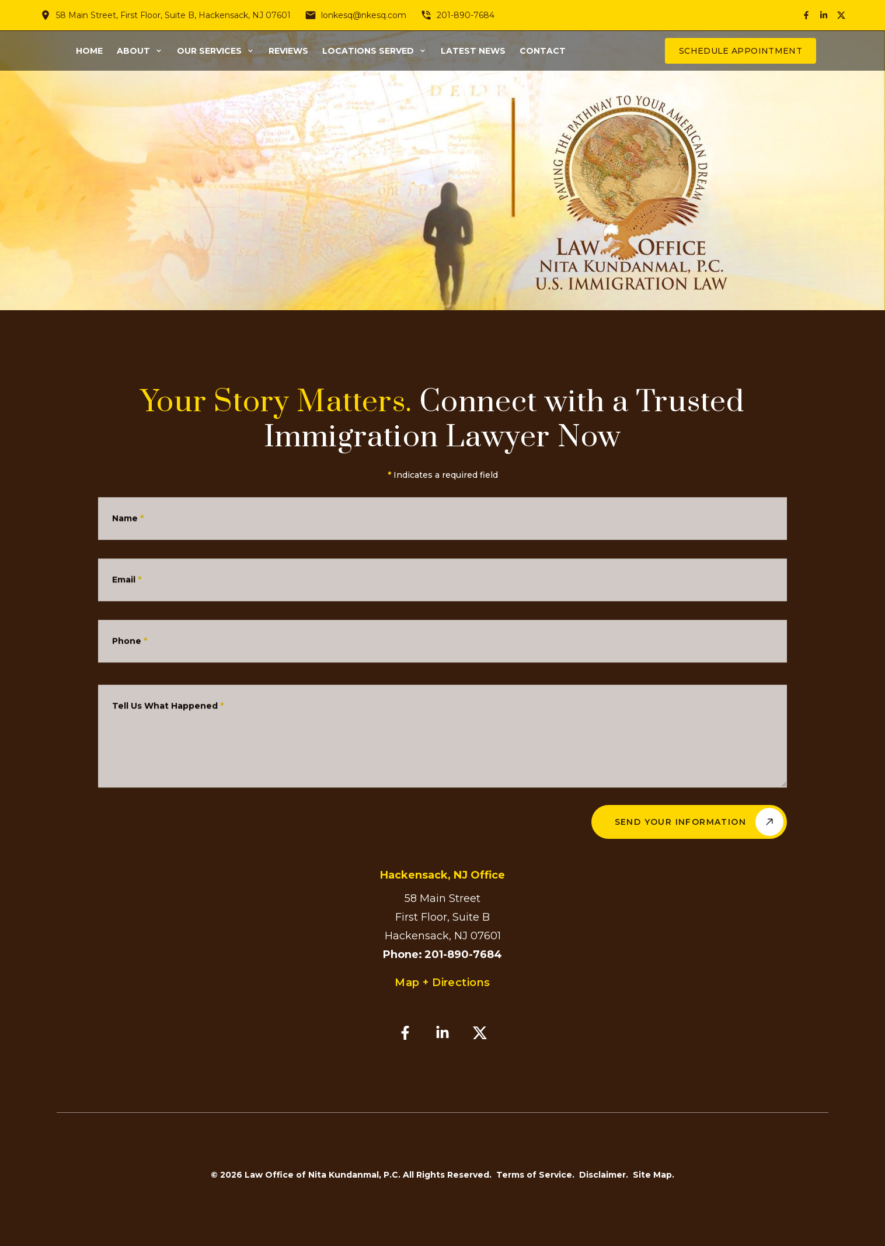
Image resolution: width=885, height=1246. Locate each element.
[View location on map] (45, 15)
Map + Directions (442, 982)
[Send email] (310, 15)
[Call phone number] (426, 15)
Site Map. (653, 1174)
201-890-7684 (465, 15)
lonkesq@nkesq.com (363, 15)
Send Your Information (699, 822)
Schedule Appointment (740, 51)
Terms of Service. (535, 1174)
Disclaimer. (603, 1174)
